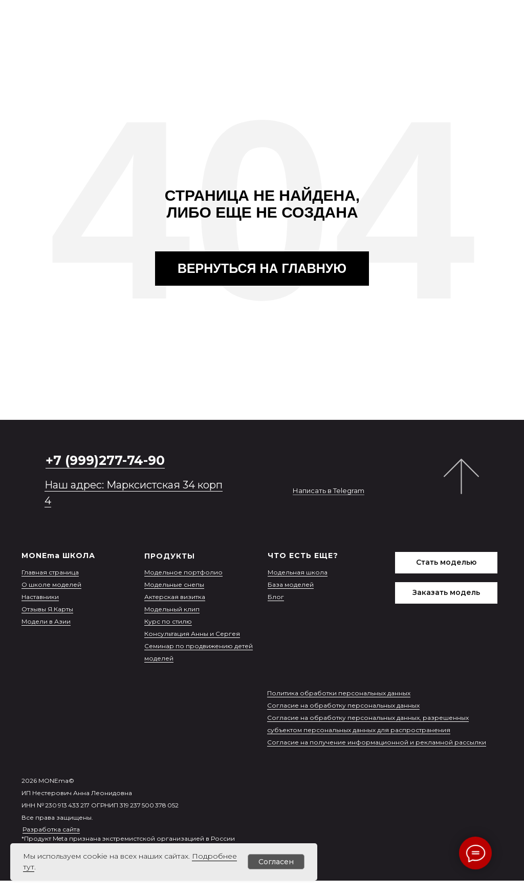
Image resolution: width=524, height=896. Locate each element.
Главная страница (50, 572)
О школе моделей (51, 584)
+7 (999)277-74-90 (105, 460)
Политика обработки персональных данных (338, 693)
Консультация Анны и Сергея (192, 633)
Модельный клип (172, 609)
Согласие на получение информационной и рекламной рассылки (376, 742)
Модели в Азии (46, 621)
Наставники (40, 597)
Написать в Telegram (328, 490)
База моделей (291, 584)
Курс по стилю (168, 621)
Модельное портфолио (183, 572)
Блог (276, 597)
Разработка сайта (51, 829)
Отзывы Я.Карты (47, 609)
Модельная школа (298, 572)
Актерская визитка (174, 597)
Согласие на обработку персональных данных (343, 705)
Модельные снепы (174, 584)
